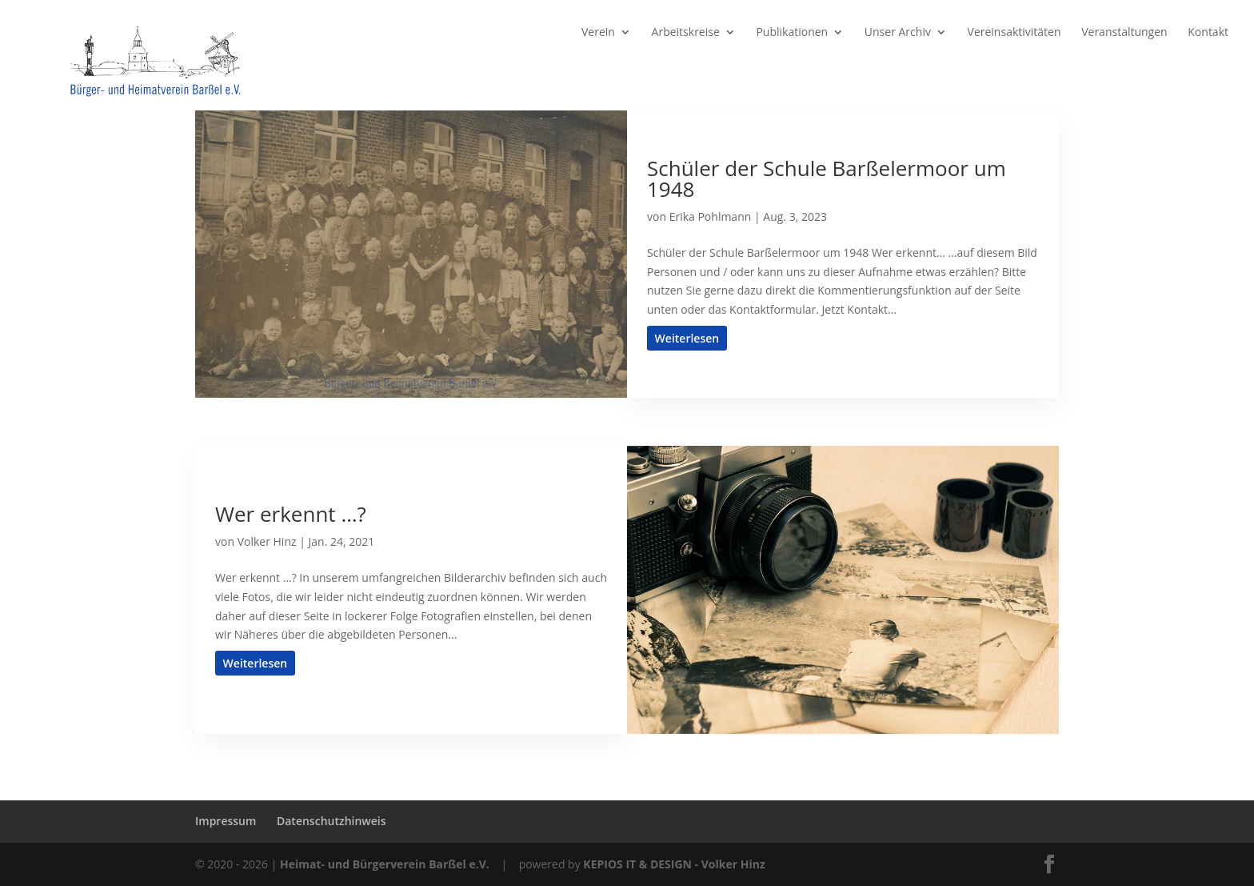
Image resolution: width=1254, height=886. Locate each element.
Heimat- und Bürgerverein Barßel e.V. (384, 864)
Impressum (225, 820)
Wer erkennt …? (290, 513)
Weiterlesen (687, 338)
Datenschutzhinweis (331, 820)
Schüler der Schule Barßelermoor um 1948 (826, 178)
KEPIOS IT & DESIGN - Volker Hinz (674, 864)
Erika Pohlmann (710, 216)
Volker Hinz (267, 541)
